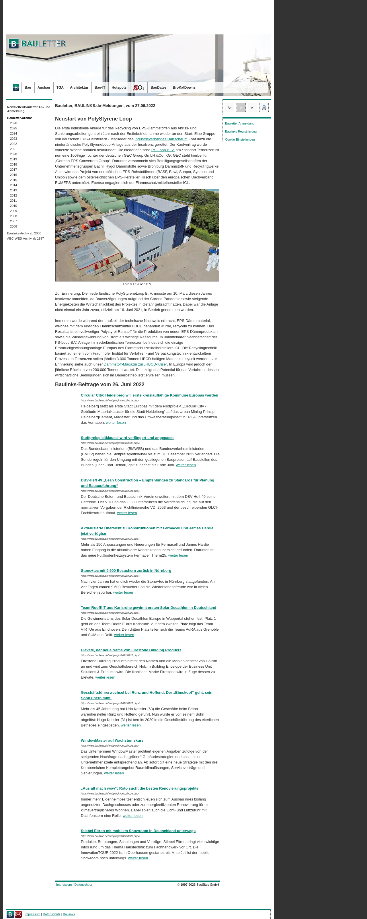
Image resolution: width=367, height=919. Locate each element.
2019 (13, 159)
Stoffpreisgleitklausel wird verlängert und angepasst (127, 438)
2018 (13, 164)
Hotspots (119, 88)
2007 (13, 221)
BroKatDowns (184, 88)
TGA (60, 88)
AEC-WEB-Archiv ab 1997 (25, 238)
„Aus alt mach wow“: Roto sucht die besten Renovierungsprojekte (139, 788)
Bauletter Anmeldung (239, 123)
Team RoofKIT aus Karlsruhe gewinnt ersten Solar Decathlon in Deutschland (148, 607)
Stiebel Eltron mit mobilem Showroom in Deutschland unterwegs (138, 831)
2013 (13, 190)
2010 (13, 205)
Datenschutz (83, 884)
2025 (13, 128)
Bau (28, 88)
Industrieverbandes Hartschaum (160, 139)
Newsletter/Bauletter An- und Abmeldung (28, 109)
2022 (13, 143)
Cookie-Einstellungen (240, 139)
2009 (13, 211)
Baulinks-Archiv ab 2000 (24, 233)
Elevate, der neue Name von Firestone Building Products (131, 650)
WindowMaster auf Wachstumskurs (112, 740)
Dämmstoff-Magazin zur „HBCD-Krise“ (135, 364)
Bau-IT (100, 88)
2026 (13, 123)
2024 (13, 133)
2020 (13, 154)
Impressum (64, 884)
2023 (13, 138)
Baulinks (69, 914)
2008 (13, 216)
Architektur (79, 88)
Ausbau (44, 88)
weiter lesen (116, 422)
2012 (13, 195)
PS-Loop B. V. (163, 150)
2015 (13, 180)
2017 (13, 169)
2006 (13, 226)
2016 (13, 174)
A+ (230, 107)
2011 (13, 200)
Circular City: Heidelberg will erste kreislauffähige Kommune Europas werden (149, 395)
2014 (13, 185)
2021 (13, 149)
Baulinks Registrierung (241, 131)
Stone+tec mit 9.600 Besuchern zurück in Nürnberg (126, 570)
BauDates (158, 88)
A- (252, 107)
